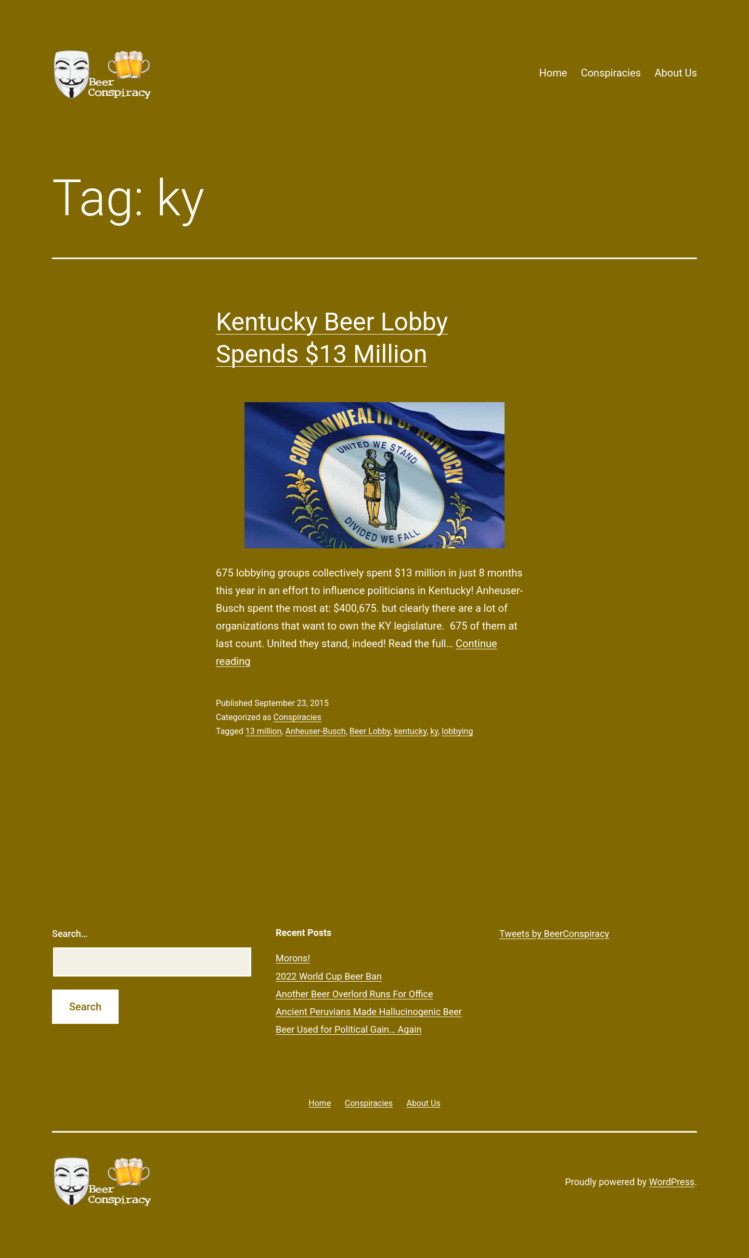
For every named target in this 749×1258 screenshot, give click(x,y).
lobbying (457, 731)
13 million (264, 731)
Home (553, 73)
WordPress (671, 1181)
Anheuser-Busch (315, 731)
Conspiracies (611, 73)
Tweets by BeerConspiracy (554, 933)
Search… (70, 933)
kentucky (410, 731)
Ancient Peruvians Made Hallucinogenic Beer (369, 1011)
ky (434, 731)
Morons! (293, 958)
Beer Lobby (370, 731)
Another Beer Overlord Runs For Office (354, 994)
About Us (675, 73)
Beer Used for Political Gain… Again (349, 1029)
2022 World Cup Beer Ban (329, 976)
